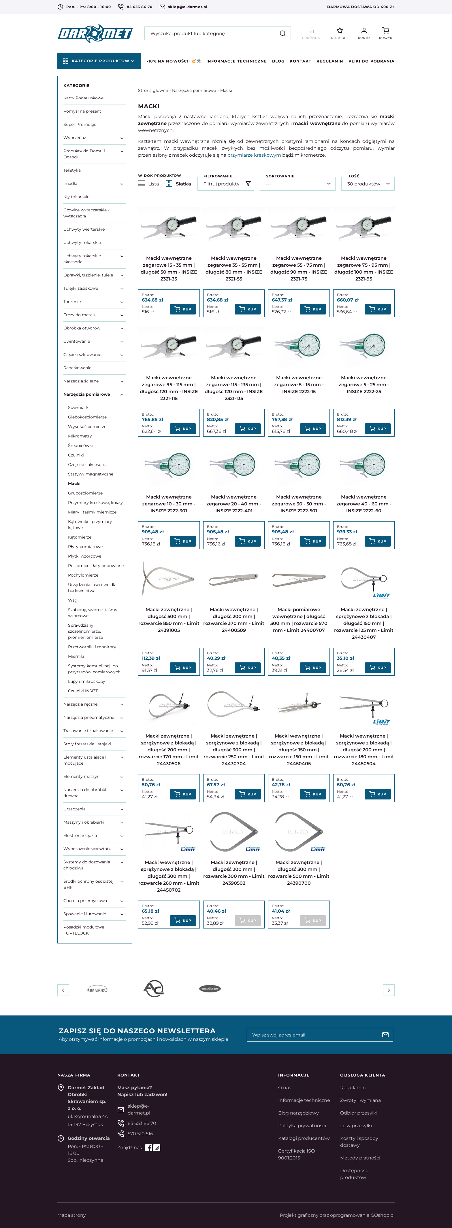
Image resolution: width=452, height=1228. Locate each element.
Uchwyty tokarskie (82, 242)
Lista (148, 183)
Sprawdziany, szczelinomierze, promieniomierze (85, 631)
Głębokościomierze (87, 417)
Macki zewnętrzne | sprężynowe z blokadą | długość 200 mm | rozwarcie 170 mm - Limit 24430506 (169, 749)
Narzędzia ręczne (80, 704)
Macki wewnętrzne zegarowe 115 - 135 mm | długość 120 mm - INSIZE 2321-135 (234, 388)
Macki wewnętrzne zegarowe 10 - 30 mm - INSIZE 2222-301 (168, 503)
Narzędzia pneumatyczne (88, 717)
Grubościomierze (85, 493)
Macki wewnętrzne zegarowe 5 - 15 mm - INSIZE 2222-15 (299, 384)
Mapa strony (71, 1215)
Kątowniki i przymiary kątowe (90, 524)
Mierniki (76, 656)
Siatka (178, 183)
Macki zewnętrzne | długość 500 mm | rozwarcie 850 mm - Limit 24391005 (168, 620)
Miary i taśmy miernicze (92, 512)
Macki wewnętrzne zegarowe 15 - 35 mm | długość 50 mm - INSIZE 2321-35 (169, 268)
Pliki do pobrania (372, 61)
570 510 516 (140, 1133)
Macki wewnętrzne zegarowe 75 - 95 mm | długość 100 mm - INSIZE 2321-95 (363, 268)
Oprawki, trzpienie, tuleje (88, 275)
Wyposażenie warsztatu (87, 848)
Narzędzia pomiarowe (194, 90)
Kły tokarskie (76, 196)
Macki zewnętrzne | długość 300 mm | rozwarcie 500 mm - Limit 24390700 (298, 873)
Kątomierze (79, 537)
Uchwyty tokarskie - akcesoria (83, 258)
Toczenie (72, 301)
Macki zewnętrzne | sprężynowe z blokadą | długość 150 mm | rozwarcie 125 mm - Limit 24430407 (363, 623)
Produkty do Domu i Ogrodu (84, 154)
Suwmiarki (79, 407)
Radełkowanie (77, 367)
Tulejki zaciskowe (80, 288)
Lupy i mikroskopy (86, 681)
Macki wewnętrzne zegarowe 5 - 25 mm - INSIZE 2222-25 (364, 384)
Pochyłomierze (83, 575)
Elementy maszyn (81, 776)
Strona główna (153, 90)
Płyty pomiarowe (85, 546)
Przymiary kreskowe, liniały (95, 502)
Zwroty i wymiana (360, 1100)
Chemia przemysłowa (85, 900)
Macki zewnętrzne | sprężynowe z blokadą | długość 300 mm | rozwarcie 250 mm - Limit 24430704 (234, 749)
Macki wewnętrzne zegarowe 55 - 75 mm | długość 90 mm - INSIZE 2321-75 (298, 268)
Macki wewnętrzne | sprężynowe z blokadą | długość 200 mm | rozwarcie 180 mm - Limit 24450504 (364, 749)
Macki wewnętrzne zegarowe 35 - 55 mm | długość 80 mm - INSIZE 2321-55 (234, 268)
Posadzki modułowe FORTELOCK (83, 930)
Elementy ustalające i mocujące (84, 760)
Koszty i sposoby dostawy (359, 1142)
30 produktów (363, 184)
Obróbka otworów (81, 328)
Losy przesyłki (356, 1125)
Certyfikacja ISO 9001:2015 (296, 1154)
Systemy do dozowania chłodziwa (86, 865)
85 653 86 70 (139, 7)
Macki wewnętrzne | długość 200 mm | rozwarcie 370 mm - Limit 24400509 (233, 620)
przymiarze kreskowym (254, 155)
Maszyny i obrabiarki (83, 822)
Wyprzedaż (74, 137)
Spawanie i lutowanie (84, 913)
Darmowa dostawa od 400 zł (361, 7)
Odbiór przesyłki (358, 1113)
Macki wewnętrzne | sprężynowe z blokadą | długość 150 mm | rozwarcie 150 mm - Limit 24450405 (299, 749)
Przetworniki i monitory (92, 646)
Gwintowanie (76, 341)
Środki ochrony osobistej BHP (88, 884)
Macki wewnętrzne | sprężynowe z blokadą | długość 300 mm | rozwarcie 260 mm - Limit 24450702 (168, 876)
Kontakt (300, 61)
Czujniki (76, 455)
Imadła (70, 183)
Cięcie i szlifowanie (82, 354)
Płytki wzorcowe (84, 556)
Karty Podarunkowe (83, 98)
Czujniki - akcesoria (87, 464)
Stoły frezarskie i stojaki (87, 743)
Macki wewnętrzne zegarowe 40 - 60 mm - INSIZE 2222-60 (363, 503)
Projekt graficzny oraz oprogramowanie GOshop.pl (337, 1215)
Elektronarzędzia (80, 835)
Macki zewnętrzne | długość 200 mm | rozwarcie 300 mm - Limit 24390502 (234, 873)
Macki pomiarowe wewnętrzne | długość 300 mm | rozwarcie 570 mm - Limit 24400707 (298, 620)
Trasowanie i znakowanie (88, 730)
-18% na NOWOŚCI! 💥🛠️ (174, 61)
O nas (284, 1087)
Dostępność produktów (354, 1174)
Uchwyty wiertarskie (84, 229)
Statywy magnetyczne (90, 474)
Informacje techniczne (236, 61)
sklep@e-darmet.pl (187, 7)
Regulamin (330, 61)
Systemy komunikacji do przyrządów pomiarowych (94, 668)
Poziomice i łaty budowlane (96, 565)
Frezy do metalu (79, 314)
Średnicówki (80, 445)
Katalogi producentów (304, 1138)
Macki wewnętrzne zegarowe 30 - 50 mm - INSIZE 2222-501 (299, 503)
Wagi (73, 600)
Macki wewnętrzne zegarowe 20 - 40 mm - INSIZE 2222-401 (233, 503)
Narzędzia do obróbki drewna (84, 792)
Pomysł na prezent (82, 111)
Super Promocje (79, 124)
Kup (187, 309)
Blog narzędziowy (298, 1113)
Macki (226, 90)
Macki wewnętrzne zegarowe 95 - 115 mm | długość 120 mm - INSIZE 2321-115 (169, 388)
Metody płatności (360, 1158)
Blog (278, 61)
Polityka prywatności (302, 1125)
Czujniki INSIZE (83, 690)
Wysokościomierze (87, 426)
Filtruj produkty (222, 184)
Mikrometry (80, 436)
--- (268, 184)
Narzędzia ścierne (81, 381)
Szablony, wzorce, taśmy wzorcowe (92, 612)
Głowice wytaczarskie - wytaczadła (86, 213)
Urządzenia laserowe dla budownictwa (92, 587)
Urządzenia (74, 809)
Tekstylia (72, 170)
